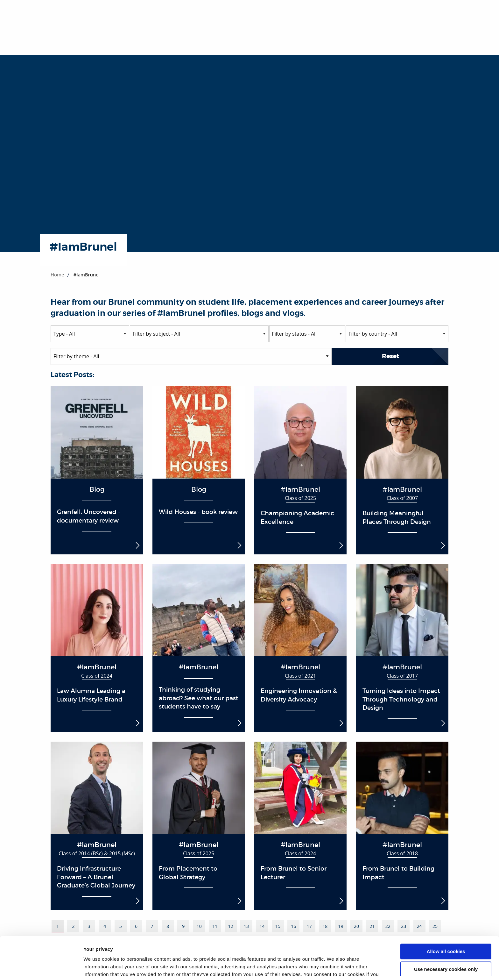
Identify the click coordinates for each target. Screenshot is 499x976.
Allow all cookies (446, 915)
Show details (98, 963)
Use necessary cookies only (446, 933)
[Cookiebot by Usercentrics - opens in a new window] (41, 963)
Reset (390, 356)
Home (57, 274)
